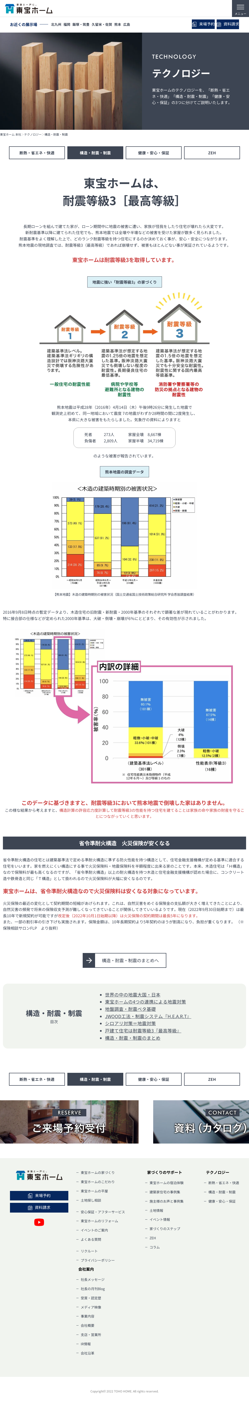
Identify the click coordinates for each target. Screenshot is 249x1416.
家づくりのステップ (165, 1229)
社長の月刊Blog (93, 1289)
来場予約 (197, 24)
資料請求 (225, 24)
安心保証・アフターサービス (103, 1212)
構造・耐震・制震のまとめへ (131, 961)
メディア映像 (91, 1308)
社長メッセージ (93, 1280)
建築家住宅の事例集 (165, 1192)
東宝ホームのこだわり (98, 1182)
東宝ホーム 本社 (10, 134)
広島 (134, 24)
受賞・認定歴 (91, 1298)
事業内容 (87, 1317)
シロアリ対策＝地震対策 (130, 1024)
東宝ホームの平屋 (94, 1191)
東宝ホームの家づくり (98, 1173)
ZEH (212, 153)
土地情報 (156, 1211)
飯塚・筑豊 (84, 24)
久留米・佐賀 (107, 24)
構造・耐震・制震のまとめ (132, 1038)
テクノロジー (33, 134)
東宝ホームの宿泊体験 (167, 1183)
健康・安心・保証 (153, 153)
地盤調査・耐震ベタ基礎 (130, 1009)
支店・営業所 (91, 1335)
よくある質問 (91, 1240)
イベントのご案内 (94, 1231)
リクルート (89, 1252)
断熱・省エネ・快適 (36, 153)
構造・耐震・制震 (56, 134)
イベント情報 (160, 1220)
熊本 (124, 24)
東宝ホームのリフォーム (99, 1221)
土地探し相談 (91, 1201)
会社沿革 (87, 1354)
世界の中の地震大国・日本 (132, 995)
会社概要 (87, 1326)
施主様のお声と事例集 (167, 1202)
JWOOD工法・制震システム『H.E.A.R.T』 (148, 1017)
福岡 (69, 24)
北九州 (57, 24)
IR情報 (86, 1344)
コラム (155, 1248)
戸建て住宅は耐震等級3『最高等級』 (143, 1031)
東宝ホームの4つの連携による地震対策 (145, 1002)
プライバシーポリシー (98, 1261)
